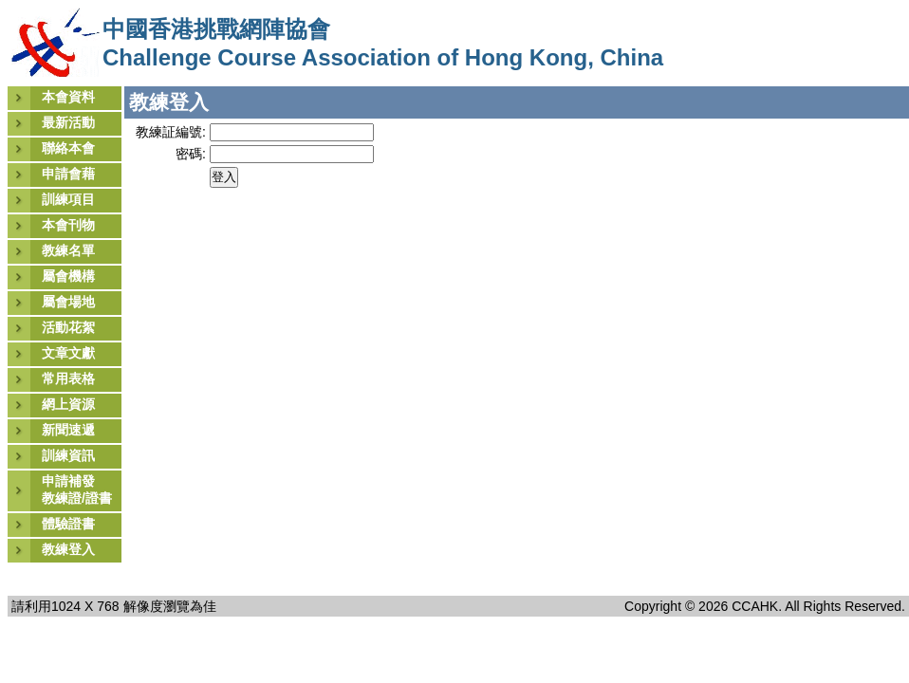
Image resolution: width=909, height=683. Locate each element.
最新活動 (68, 122)
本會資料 (68, 96)
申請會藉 (68, 173)
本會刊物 (68, 224)
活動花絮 (68, 327)
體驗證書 (68, 523)
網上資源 (68, 404)
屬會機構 (68, 276)
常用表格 (68, 378)
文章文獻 (68, 352)
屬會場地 (68, 301)
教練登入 (68, 549)
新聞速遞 (68, 429)
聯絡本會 (68, 148)
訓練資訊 (68, 455)
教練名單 (68, 250)
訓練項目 (68, 199)
